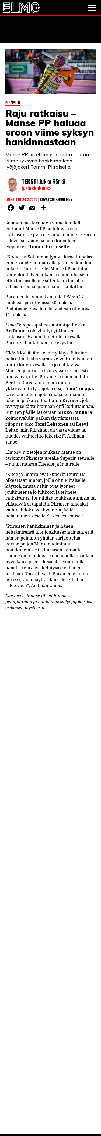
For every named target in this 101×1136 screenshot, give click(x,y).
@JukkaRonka (36, 187)
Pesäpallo (12, 102)
